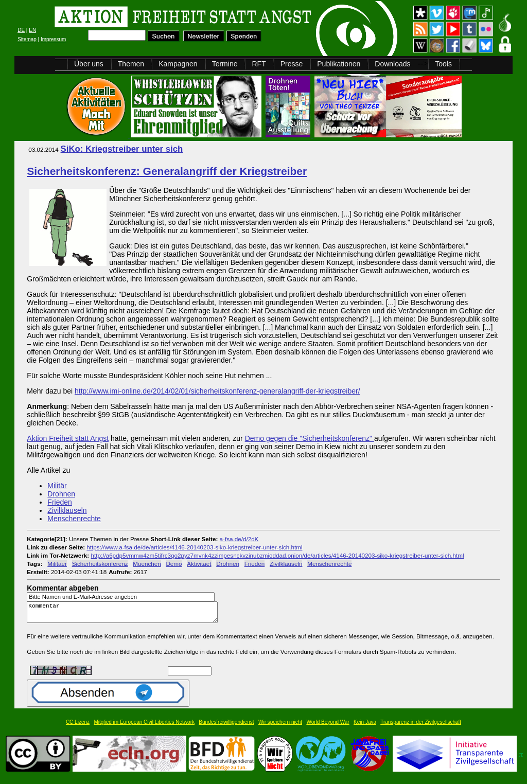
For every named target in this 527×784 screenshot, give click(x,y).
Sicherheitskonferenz (100, 563)
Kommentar (125, 614)
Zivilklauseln (66, 510)
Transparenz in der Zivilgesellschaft (420, 726)
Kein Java (365, 726)
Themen (131, 64)
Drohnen (61, 494)
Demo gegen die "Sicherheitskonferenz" (309, 438)
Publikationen (338, 64)
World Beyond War (327, 726)
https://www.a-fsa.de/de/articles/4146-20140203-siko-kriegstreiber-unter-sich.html (194, 547)
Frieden (59, 502)
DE (21, 30)
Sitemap (27, 39)
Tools (443, 64)
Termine (225, 64)
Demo (174, 563)
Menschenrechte (74, 518)
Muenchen (147, 563)
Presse (291, 64)
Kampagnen (178, 64)
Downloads (392, 64)
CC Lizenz (78, 726)
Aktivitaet (199, 563)
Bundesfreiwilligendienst (226, 726)
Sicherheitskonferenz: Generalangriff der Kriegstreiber (167, 171)
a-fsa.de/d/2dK (239, 539)
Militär (56, 486)
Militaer (57, 563)
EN (32, 30)
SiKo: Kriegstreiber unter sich (122, 149)
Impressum (53, 39)
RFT (259, 64)
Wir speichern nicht (280, 726)
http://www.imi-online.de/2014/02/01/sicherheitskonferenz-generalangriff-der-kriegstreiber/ (217, 391)
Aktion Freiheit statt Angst (68, 438)
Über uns (88, 64)
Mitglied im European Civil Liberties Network (144, 726)
